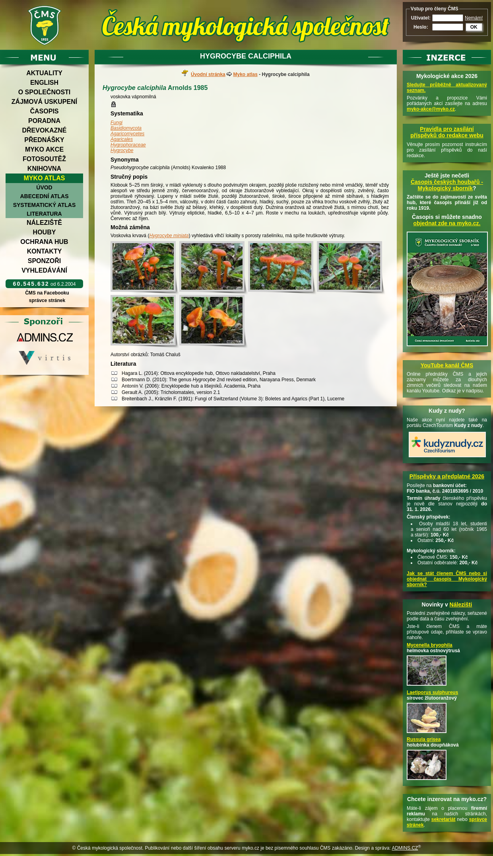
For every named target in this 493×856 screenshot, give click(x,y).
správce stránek (46, 300)
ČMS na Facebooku (47, 293)
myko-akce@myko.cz (431, 109)
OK (473, 27)
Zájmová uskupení (44, 101)
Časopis (44, 111)
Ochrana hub (44, 241)
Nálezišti (461, 604)
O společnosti (44, 92)
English (44, 82)
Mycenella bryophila (429, 645)
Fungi (116, 122)
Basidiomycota (126, 128)
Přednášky (44, 139)
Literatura (44, 214)
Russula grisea (424, 739)
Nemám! (474, 18)
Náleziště (44, 222)
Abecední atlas (44, 196)
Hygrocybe (122, 150)
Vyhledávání (44, 270)
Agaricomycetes (127, 133)
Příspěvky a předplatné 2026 (447, 476)
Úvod (44, 187)
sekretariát (443, 819)
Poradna (44, 120)
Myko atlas (44, 178)
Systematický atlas (44, 205)
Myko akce (44, 149)
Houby (44, 232)
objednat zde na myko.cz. (447, 223)
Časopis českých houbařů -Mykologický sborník (447, 185)
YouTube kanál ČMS (447, 365)
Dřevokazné (44, 130)
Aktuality (44, 73)
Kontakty (44, 251)
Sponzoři (44, 260)
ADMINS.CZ (405, 848)
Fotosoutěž (44, 159)
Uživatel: (421, 18)
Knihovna (44, 168)
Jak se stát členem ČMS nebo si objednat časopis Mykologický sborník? (447, 579)
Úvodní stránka (208, 74)
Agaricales (122, 139)
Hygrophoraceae (128, 145)
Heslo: (420, 27)
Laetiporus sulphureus (432, 692)
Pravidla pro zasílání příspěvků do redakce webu (446, 132)
